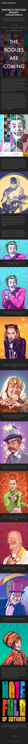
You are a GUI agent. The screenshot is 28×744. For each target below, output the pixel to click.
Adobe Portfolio (16, 741)
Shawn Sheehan (8, 3)
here (14, 367)
